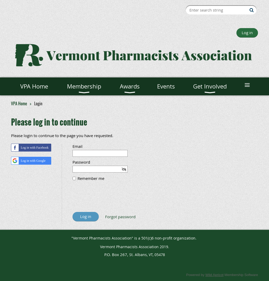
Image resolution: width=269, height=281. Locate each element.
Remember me (90, 178)
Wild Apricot (214, 275)
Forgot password (120, 216)
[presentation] (112, 199)
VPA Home (19, 103)
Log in (247, 32)
